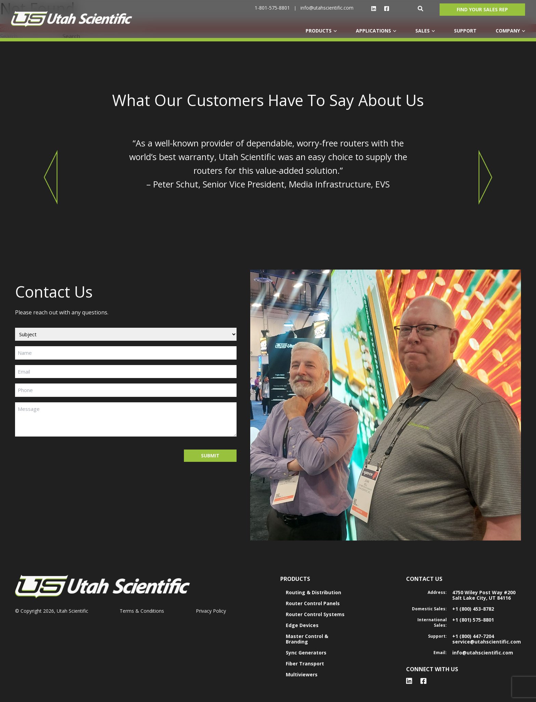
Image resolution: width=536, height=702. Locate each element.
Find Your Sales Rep (482, 9)
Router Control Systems (315, 614)
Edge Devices (302, 625)
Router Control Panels (313, 603)
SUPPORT (465, 30)
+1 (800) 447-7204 (473, 636)
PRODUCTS (319, 30)
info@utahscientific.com (326, 7)
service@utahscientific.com (486, 641)
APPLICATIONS (373, 30)
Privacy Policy (211, 611)
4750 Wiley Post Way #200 (483, 592)
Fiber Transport (305, 663)
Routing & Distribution (313, 592)
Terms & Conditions (142, 611)
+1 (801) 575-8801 (473, 619)
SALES (422, 30)
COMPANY (508, 30)
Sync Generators (306, 652)
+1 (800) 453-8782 (473, 609)
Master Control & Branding (307, 639)
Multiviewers (302, 674)
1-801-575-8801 (272, 7)
